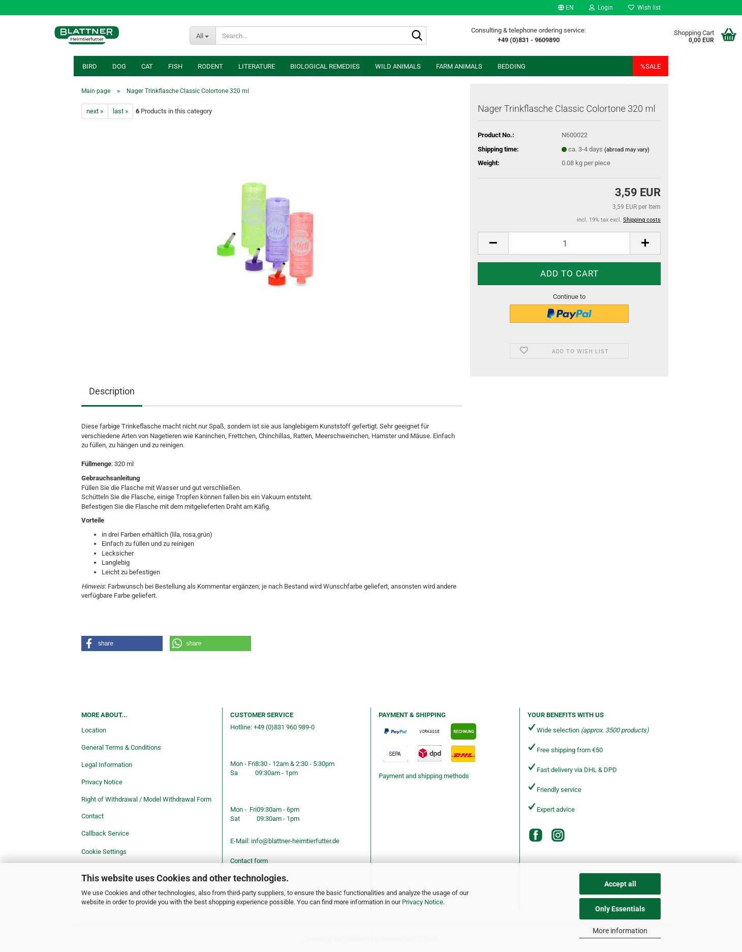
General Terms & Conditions (121, 747)
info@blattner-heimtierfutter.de (295, 841)
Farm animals (459, 66)
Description (112, 391)
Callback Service (105, 833)
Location (93, 730)
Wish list (644, 7)
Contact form (249, 861)
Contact (92, 816)
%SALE (650, 66)
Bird (89, 66)
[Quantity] (569, 243)
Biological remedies (325, 66)
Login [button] (601, 7)
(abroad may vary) (627, 149)
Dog (119, 66)
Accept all (620, 884)
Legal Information (106, 765)
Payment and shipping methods (424, 776)
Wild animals (398, 66)
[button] (565, 7)
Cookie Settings (104, 851)
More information (620, 931)
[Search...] (202, 35)
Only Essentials (620, 909)
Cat (147, 66)
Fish (175, 66)
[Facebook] (536, 835)
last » (120, 111)
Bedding (511, 66)
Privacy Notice (422, 902)
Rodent (210, 66)
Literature (256, 66)
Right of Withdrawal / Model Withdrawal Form (146, 799)
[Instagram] (558, 835)
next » (94, 111)
